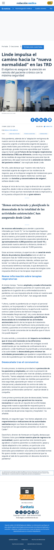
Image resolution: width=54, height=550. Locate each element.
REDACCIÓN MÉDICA (11, 130)
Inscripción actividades (35, 544)
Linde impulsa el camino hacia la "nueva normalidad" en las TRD (27, 59)
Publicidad (24, 539)
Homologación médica (23, 8)
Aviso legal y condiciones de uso (27, 518)
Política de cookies (18, 544)
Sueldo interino (40, 8)
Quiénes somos (13, 539)
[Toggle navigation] (3, 3)
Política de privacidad (38, 539)
